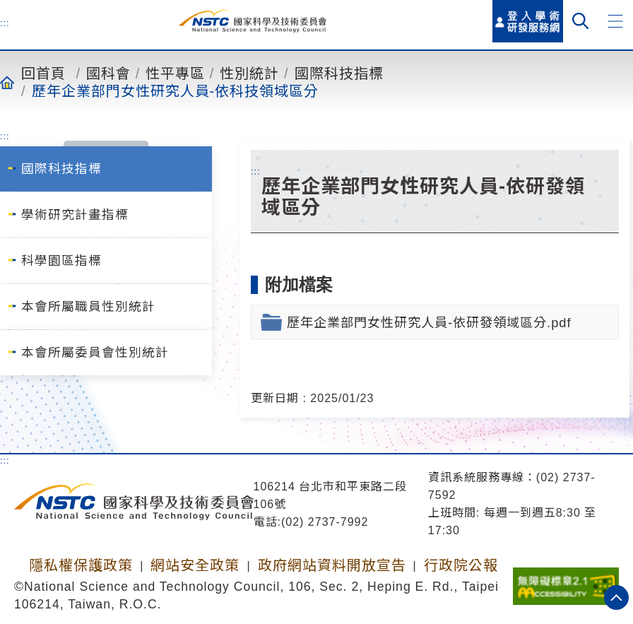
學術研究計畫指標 (75, 215)
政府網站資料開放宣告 (332, 565)
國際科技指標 (339, 73)
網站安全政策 (194, 565)
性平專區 (175, 73)
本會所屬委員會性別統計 (95, 353)
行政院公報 (461, 565)
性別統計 (249, 73)
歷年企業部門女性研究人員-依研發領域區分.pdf (429, 322)
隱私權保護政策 (81, 565)
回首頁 (43, 73)
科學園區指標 (61, 261)
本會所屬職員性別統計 (88, 307)
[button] (615, 21)
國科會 (108, 73)
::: (5, 23)
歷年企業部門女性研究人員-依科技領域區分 (175, 90)
